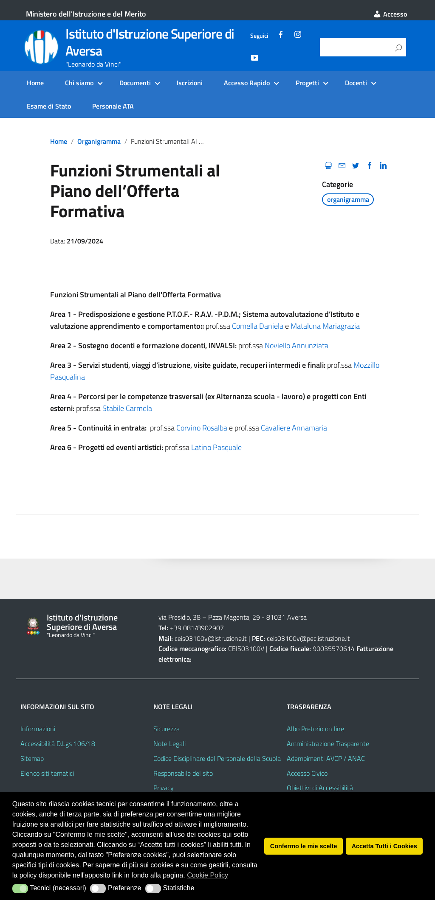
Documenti (135, 83)
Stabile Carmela (127, 408)
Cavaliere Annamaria (294, 427)
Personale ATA (113, 106)
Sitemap (32, 758)
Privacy (163, 788)
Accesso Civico (307, 773)
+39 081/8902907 (191, 628)
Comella (245, 326)
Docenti (356, 83)
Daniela (271, 326)
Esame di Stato (49, 106)
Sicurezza (166, 729)
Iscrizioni (190, 83)
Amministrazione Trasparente (328, 743)
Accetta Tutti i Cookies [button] (384, 846)
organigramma (99, 141)
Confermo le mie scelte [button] (303, 846)
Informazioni (37, 729)
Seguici (259, 35)
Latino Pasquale (216, 447)
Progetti (307, 83)
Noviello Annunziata (296, 345)
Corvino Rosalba (201, 427)
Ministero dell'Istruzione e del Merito (86, 14)
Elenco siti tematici (47, 773)
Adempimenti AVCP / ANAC (326, 758)
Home (35, 83)
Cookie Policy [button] (207, 875)
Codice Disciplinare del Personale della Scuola (217, 758)
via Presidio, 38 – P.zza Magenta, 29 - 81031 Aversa (232, 617)
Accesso (390, 14)
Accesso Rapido (247, 83)
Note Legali (169, 743)
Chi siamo (79, 83)
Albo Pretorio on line (315, 729)
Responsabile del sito (183, 773)
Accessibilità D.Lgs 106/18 (57, 743)
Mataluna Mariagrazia (325, 326)
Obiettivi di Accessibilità (320, 788)
